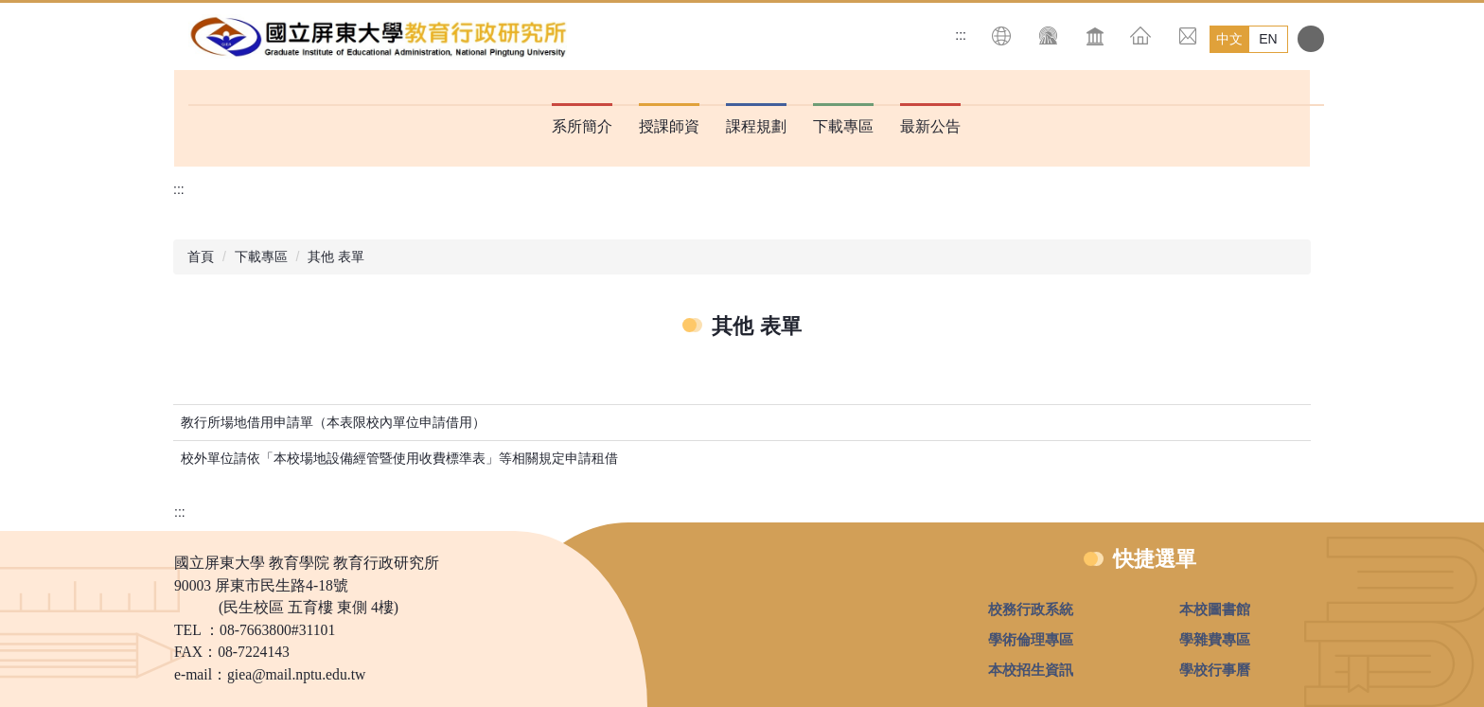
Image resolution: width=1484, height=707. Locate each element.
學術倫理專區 (1030, 639)
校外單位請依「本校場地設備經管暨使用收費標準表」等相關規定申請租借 (399, 458)
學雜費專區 (1214, 639)
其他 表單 (336, 256)
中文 (1229, 38)
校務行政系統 (1030, 609)
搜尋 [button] (1311, 39)
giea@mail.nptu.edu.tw (296, 674)
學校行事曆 (1214, 670)
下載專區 (261, 256)
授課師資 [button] (669, 126)
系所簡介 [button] (582, 126)
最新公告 (930, 126)
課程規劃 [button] (756, 126)
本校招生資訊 (1030, 670)
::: (960, 35)
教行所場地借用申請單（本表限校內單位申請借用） (333, 422)
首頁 (200, 256)
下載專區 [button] (843, 126)
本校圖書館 (1214, 609)
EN (1268, 38)
